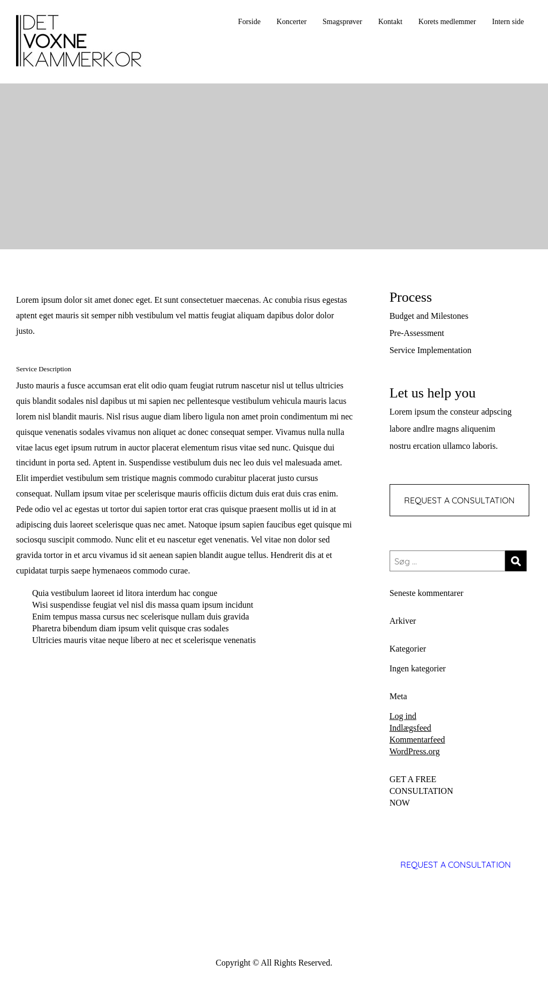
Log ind (403, 716)
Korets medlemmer (447, 22)
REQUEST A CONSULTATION (459, 500)
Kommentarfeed (417, 739)
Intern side (508, 22)
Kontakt (390, 22)
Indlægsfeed (410, 727)
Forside (249, 22)
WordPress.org (415, 751)
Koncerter (292, 22)
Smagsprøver (342, 22)
